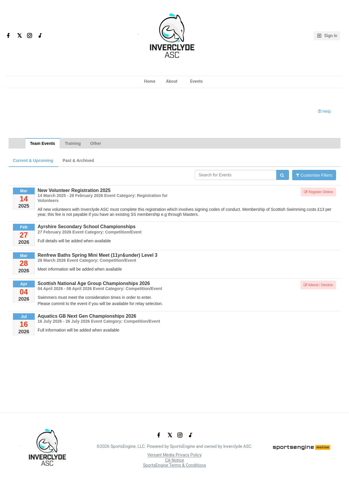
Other (95, 143)
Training (73, 143)
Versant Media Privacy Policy (174, 455)
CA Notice (174, 460)
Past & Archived (78, 160)
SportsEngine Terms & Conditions (174, 465)
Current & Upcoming (33, 160)
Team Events (42, 143)
